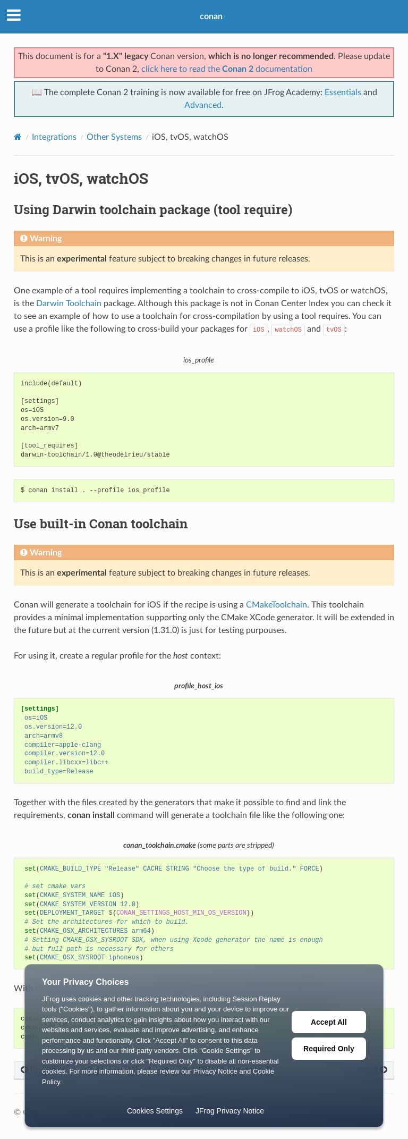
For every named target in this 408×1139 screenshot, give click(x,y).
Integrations (54, 137)
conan (211, 16)
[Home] (18, 136)
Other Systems (114, 137)
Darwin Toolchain (68, 303)
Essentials (343, 92)
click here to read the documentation (226, 69)
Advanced (203, 105)
